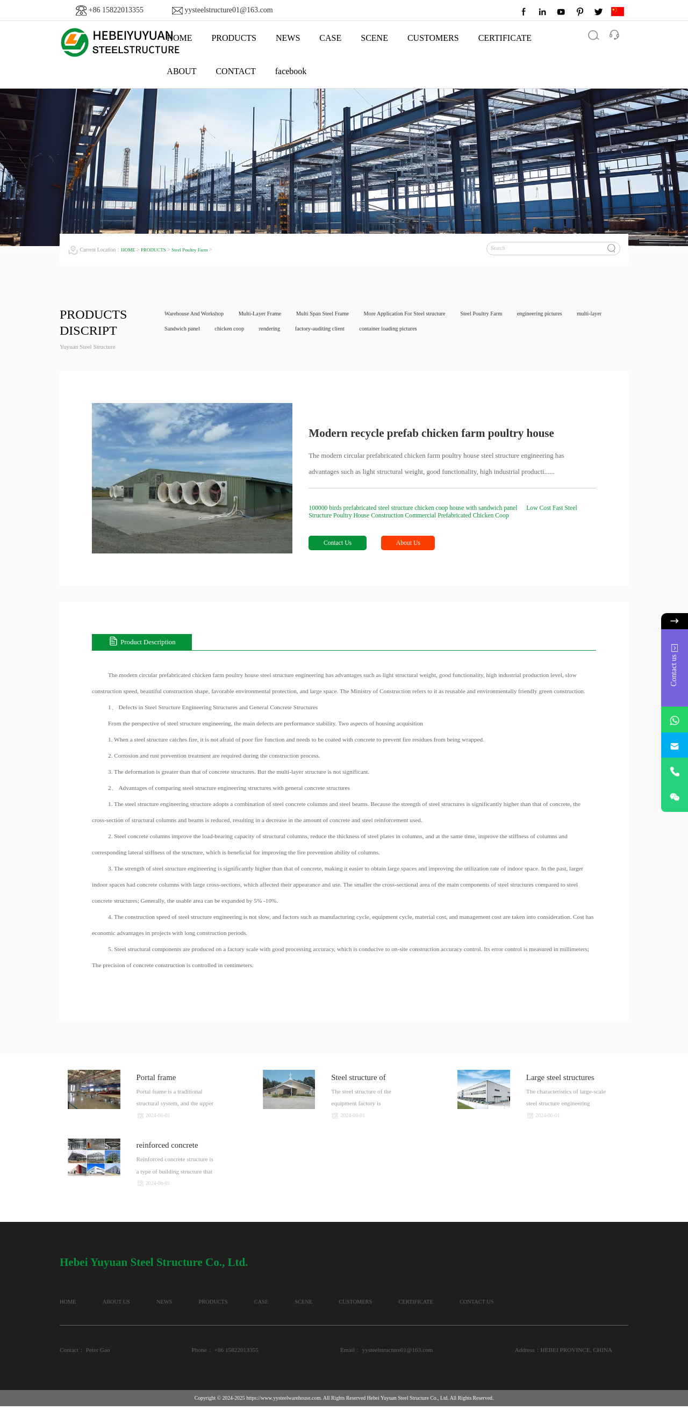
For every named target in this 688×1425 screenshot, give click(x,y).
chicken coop (279, 330)
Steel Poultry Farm (195, 250)
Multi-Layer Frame (269, 314)
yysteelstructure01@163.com (228, 10)
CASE (330, 37)
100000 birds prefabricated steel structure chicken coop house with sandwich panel (423, 508)
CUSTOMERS (433, 37)
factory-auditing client (377, 330)
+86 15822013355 (116, 10)
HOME (129, 250)
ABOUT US (133, 1303)
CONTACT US (78, 1319)
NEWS (288, 37)
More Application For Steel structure (426, 314)
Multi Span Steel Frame (337, 314)
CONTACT (235, 71)
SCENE (374, 37)
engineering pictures (574, 314)
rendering (322, 330)
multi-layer (178, 330)
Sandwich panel (227, 330)
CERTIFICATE (505, 37)
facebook (291, 71)
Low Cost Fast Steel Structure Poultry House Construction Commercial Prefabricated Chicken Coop (447, 512)
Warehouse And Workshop (197, 314)
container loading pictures (451, 330)
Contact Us (340, 545)
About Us (417, 545)
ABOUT (181, 71)
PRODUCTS (233, 37)
